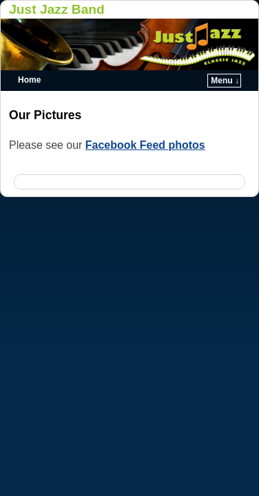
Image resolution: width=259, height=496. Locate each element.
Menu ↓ (225, 80)
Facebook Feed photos (145, 145)
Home (29, 80)
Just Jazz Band (57, 9)
